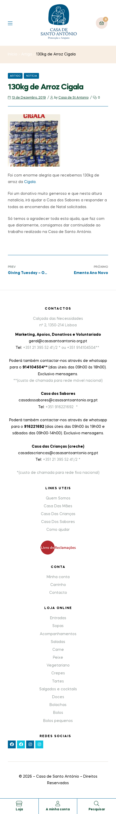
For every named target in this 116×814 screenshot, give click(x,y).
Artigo (26, 54)
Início (12, 54)
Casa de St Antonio (73, 97)
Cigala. (29, 182)
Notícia (31, 76)
